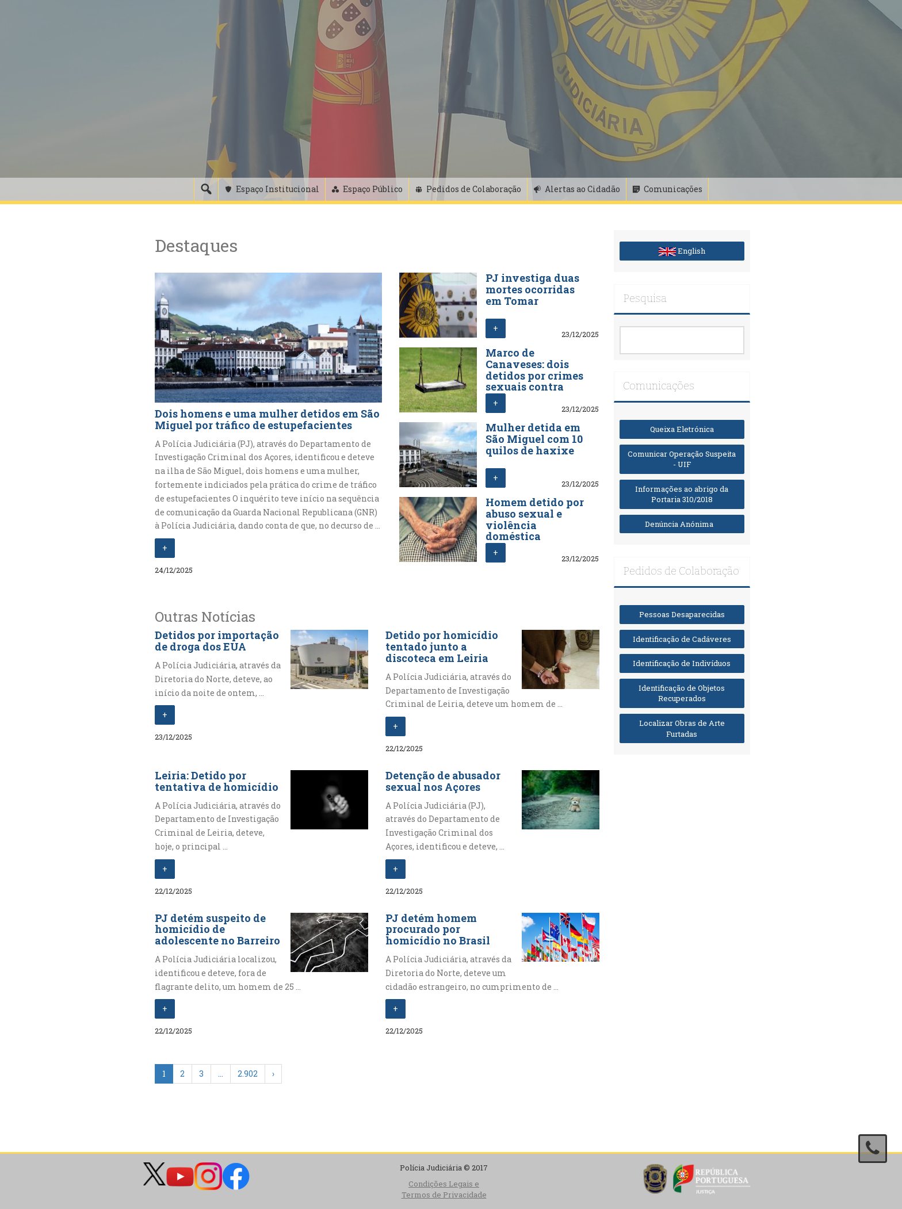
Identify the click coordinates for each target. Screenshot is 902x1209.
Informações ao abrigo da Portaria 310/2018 (681, 494)
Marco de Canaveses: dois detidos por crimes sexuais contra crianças (534, 375)
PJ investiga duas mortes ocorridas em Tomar (532, 289)
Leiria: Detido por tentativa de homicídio (216, 781)
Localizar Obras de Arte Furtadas (682, 728)
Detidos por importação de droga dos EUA (217, 640)
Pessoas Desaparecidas (682, 614)
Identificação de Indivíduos (682, 663)
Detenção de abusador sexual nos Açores (442, 781)
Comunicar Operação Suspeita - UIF (682, 459)
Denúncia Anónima (681, 524)
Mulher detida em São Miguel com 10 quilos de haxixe (534, 438)
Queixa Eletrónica (682, 429)
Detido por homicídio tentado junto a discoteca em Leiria (441, 646)
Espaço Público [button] (373, 188)
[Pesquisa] (206, 189)
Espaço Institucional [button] (277, 188)
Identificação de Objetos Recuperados (682, 693)
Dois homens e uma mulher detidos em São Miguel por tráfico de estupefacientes (267, 419)
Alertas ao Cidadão (582, 188)
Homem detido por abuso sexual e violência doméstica (535, 519)
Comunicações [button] (673, 188)
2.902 (248, 1073)
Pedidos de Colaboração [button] (473, 188)
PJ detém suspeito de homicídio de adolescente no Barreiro (217, 929)
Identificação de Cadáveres (682, 639)
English (682, 251)
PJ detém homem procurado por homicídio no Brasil (437, 929)
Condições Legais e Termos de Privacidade (444, 1189)
